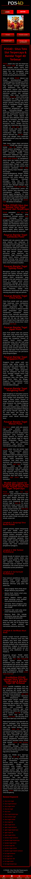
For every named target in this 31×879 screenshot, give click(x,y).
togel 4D (12, 147)
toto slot (13, 97)
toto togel (24, 168)
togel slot (6, 145)
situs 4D (17, 503)
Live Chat (27, 877)
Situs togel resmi (20, 187)
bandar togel (10, 65)
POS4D (5, 64)
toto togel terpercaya (20, 659)
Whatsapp (19, 877)
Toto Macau (6, 427)
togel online (14, 477)
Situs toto (15, 729)
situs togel (25, 509)
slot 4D (20, 134)
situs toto (15, 127)
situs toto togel (22, 212)
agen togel (16, 464)
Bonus (3, 877)
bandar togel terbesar (10, 158)
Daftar (11, 877)
